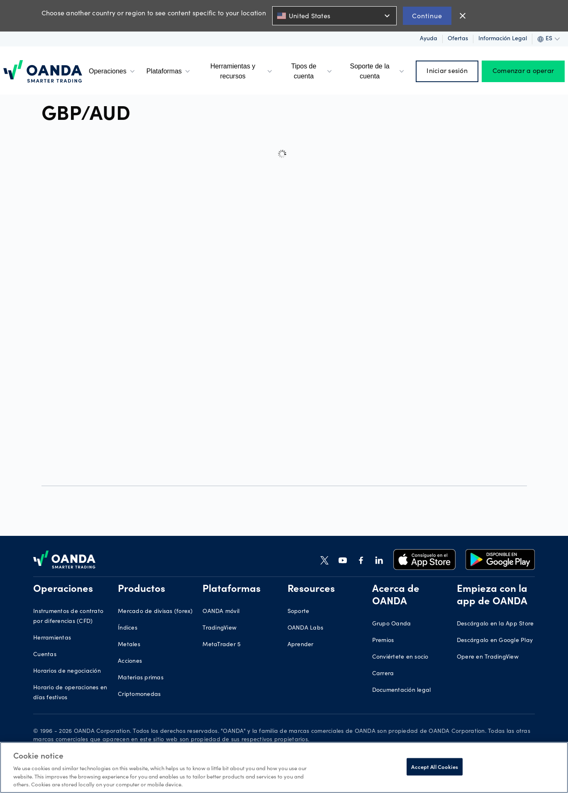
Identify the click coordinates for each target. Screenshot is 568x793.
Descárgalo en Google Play (495, 641)
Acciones (130, 661)
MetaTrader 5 (221, 645)
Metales (129, 645)
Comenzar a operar (523, 71)
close (463, 16)
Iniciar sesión (447, 71)
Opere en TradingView (488, 657)
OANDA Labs (306, 628)
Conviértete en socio (400, 657)
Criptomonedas (139, 695)
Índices (127, 628)
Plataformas (169, 71)
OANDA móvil (220, 612)
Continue (427, 15)
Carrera (383, 674)
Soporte (299, 612)
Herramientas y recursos (242, 71)
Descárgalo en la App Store (495, 624)
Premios (383, 641)
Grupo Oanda (391, 624)
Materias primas (140, 678)
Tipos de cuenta (312, 71)
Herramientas (52, 638)
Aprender (301, 645)
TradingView (219, 628)
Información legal (502, 39)
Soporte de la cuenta (378, 71)
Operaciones (113, 71)
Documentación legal (401, 690)
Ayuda (428, 39)
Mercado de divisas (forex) (155, 612)
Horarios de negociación (67, 671)
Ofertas (458, 39)
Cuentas (44, 655)
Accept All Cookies (434, 766)
